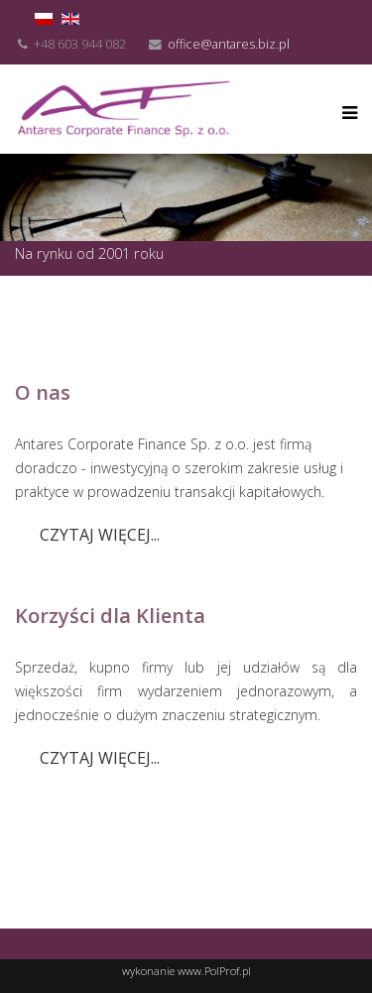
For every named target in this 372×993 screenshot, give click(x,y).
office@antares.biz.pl (229, 44)
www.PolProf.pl (214, 970)
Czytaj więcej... (100, 535)
